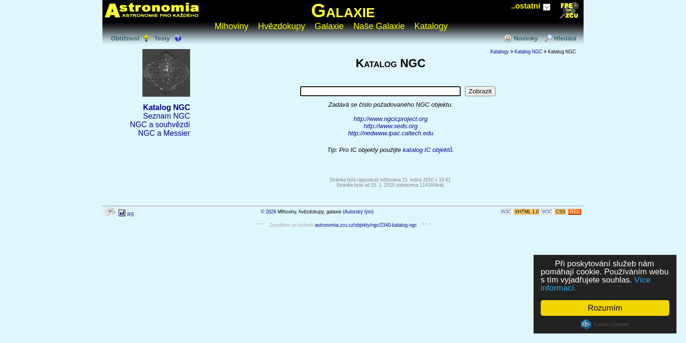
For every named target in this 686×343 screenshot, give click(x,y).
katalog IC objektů (428, 149)
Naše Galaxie (379, 26)
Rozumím (605, 308)
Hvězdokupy (281, 26)
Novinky (526, 38)
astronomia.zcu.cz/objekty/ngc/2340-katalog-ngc (366, 225)
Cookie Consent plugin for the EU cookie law (605, 324)
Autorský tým (358, 211)
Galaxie (343, 10)
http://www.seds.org (390, 126)
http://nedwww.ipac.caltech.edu (390, 133)
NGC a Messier (164, 133)
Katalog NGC (166, 107)
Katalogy (431, 26)
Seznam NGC (166, 116)
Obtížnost (125, 38)
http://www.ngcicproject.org (390, 118)
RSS (575, 211)
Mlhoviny (232, 26)
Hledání (565, 38)
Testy (162, 38)
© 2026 (268, 211)
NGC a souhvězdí (160, 125)
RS (130, 214)
